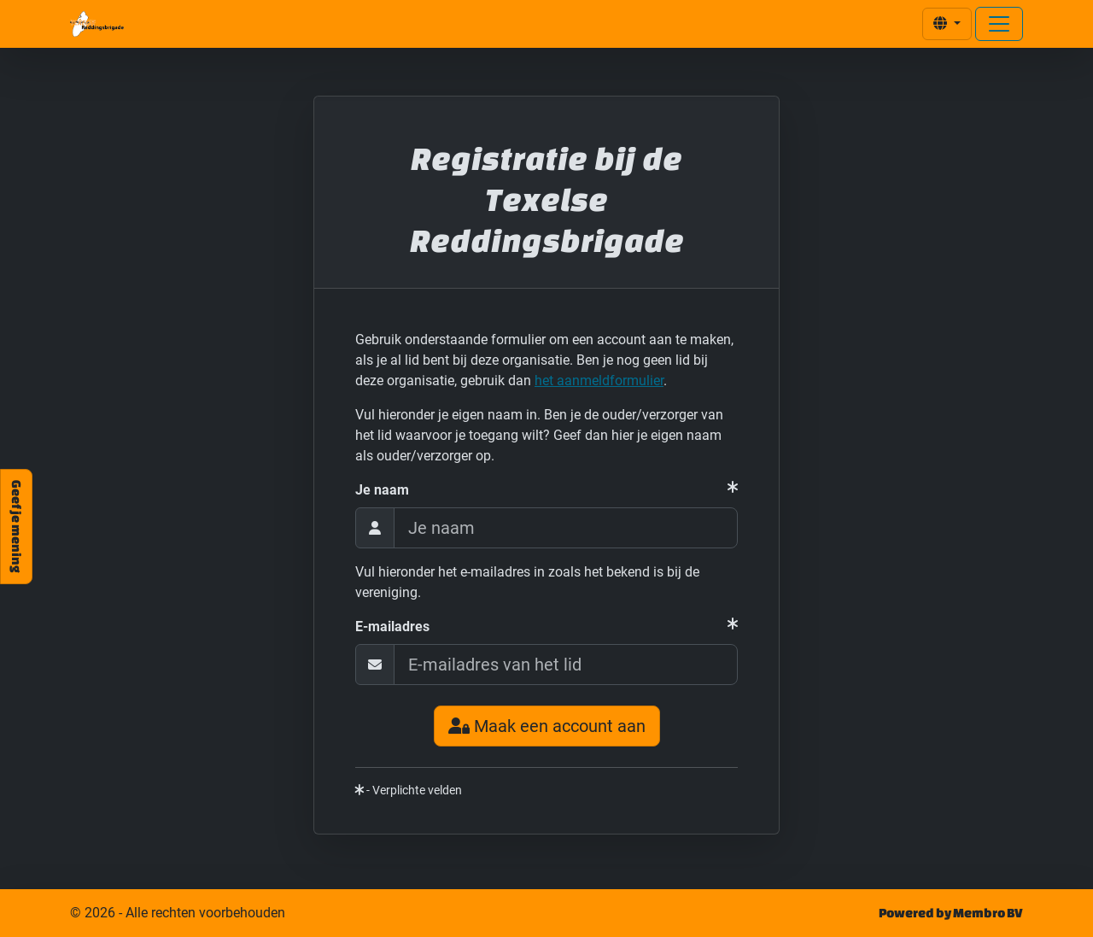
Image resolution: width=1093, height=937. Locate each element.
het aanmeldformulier (599, 380)
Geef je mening (16, 526)
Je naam (382, 490)
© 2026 (177, 913)
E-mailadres (392, 626)
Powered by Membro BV (951, 912)
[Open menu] (999, 24)
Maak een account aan (547, 726)
